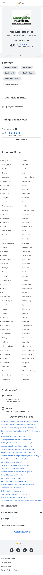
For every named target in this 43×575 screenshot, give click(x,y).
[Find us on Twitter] (25, 550)
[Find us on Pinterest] (18, 550)
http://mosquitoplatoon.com (17, 412)
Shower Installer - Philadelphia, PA (13, 488)
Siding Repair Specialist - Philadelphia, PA (15, 494)
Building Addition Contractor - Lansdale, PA (16, 440)
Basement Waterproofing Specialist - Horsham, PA (18, 428)
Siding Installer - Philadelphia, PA (12, 491)
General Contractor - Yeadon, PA (12, 478)
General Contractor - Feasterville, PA (14, 459)
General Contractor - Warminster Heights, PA (17, 472)
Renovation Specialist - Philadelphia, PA (14, 481)
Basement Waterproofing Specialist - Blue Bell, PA (18, 425)
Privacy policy (6, 566)
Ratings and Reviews (14, 119)
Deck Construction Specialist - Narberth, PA (16, 446)
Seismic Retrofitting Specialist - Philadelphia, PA (17, 485)
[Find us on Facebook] (12, 550)
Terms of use (6, 562)
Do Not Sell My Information (11, 570)
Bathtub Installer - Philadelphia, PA (13, 436)
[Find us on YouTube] (31, 550)
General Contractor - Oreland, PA (12, 469)
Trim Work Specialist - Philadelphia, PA (14, 497)
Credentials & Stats (14, 97)
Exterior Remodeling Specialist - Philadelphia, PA (18, 452)
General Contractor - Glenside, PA (13, 462)
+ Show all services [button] (11, 85)
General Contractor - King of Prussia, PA (15, 465)
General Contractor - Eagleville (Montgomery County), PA (21, 456)
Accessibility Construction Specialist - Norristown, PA (19, 421)
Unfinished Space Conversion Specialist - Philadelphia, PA (21, 501)
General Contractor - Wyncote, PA (13, 475)
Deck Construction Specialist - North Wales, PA (17, 449)
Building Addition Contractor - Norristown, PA (17, 443)
